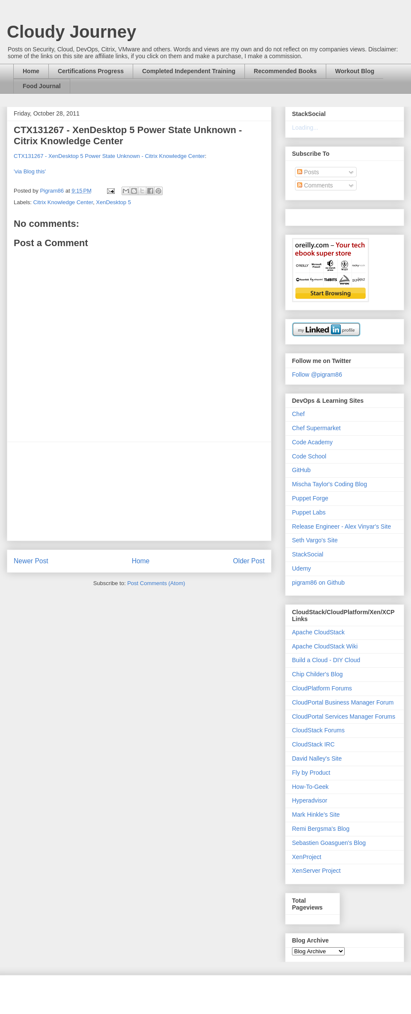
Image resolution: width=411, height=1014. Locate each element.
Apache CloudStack (318, 632)
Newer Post (31, 561)
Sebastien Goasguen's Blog (329, 842)
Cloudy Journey (71, 31)
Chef (298, 413)
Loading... (305, 127)
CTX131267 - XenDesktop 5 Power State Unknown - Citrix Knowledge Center (109, 156)
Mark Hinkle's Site (316, 814)
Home (31, 71)
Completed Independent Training (188, 71)
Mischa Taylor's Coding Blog (329, 484)
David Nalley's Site (317, 758)
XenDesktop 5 (113, 202)
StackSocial (307, 554)
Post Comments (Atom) (156, 583)
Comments (315, 185)
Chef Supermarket (316, 428)
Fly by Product (311, 772)
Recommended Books (285, 71)
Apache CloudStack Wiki (324, 646)
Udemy (301, 568)
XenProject (306, 856)
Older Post (249, 561)
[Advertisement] (139, 491)
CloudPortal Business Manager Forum (342, 702)
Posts (308, 172)
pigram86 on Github (318, 582)
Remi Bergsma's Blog (320, 828)
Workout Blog (355, 71)
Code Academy (312, 442)
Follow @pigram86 (317, 374)
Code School (309, 456)
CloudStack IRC (313, 744)
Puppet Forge (310, 498)
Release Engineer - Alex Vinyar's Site (341, 526)
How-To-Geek (310, 786)
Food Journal (42, 86)
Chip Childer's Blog (317, 674)
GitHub (301, 470)
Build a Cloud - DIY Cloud (326, 660)
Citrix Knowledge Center (63, 202)
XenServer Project (316, 870)
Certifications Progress (91, 71)
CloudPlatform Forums (322, 688)
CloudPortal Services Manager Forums (343, 716)
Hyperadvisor (309, 800)
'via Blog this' (30, 171)
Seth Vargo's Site (315, 540)
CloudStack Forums (318, 730)
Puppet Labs (309, 512)
